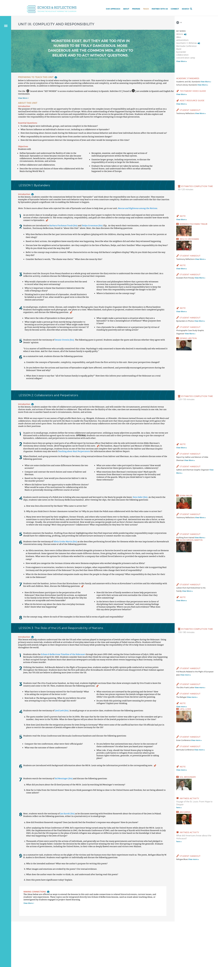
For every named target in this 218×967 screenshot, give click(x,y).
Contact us (32, 949)
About (126, 9)
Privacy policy (44, 949)
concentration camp (185, 57)
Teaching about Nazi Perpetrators (74, 451)
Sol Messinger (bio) (64, 778)
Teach (146, 9)
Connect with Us (166, 935)
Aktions (179, 34)
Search (185, 9)
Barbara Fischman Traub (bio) (63, 225)
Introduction (24, 106)
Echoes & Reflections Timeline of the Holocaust (63, 654)
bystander (181, 51)
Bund (178, 48)
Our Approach (113, 9)
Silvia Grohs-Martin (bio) (65, 541)
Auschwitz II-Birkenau (186, 42)
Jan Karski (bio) (67, 813)
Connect (175, 9)
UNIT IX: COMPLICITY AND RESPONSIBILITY (56, 24)
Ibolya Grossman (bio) (92, 225)
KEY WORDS (181, 31)
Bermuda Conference (186, 46)
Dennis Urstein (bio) (64, 340)
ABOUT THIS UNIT (27, 102)
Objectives (23, 146)
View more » (185, 675)
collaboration (182, 54)
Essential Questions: (27, 123)
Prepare (136, 9)
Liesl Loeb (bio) (62, 710)
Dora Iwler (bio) (140, 497)
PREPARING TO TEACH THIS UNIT (37, 77)
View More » (181, 61)
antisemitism (182, 40)
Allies (178, 37)
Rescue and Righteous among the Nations (137, 208)
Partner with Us (160, 9)
